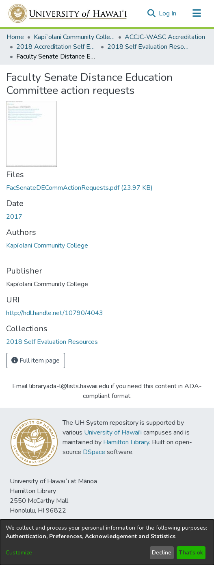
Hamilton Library (126, 442)
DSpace (94, 452)
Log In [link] (168, 13)
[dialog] (107, 542)
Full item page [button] (35, 360)
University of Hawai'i (113, 432)
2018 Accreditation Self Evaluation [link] (56, 46)
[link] (79, 187)
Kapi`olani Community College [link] (74, 37)
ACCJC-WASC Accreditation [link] (165, 37)
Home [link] (15, 37)
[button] (151, 13)
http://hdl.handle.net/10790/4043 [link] (54, 313)
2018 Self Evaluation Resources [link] (147, 46)
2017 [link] (14, 216)
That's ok (191, 552)
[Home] (68, 13)
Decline (161, 552)
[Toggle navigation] (196, 13)
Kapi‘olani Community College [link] (47, 245)
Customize (19, 552)
